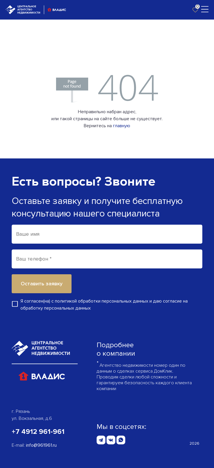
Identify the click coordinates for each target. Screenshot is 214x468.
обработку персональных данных (55, 308)
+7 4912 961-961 (38, 431)
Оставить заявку (41, 283)
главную (121, 126)
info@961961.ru (41, 445)
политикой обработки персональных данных (101, 301)
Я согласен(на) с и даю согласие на (104, 304)
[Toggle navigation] (204, 8)
